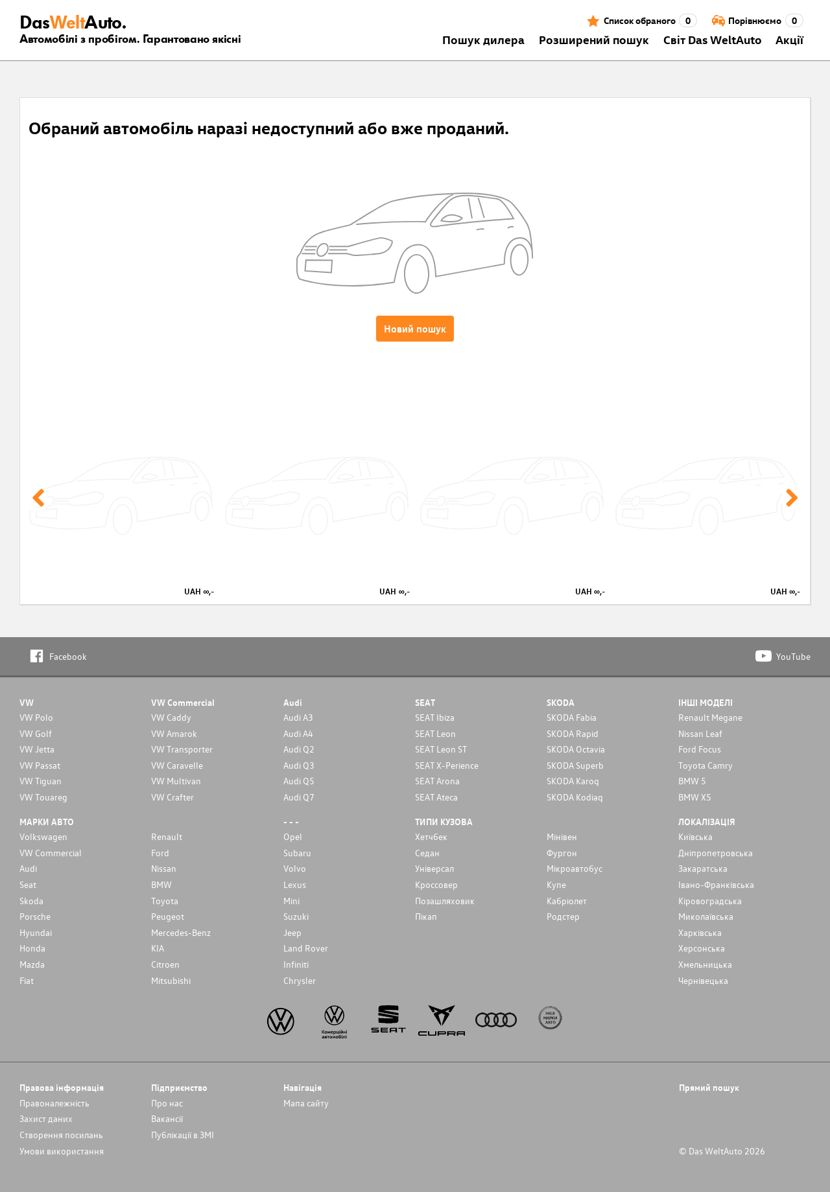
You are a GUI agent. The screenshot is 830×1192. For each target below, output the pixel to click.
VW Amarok (174, 733)
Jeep (292, 932)
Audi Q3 (298, 765)
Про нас (167, 1103)
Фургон (562, 853)
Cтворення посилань (61, 1134)
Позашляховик (445, 900)
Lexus (294, 884)
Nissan (163, 868)
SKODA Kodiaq (575, 797)
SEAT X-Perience (447, 765)
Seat (27, 884)
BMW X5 (694, 797)
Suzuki (296, 916)
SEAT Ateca (436, 797)
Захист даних (46, 1118)
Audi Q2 (298, 749)
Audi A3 (298, 717)
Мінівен (562, 836)
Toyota (164, 900)
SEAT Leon (435, 733)
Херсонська (701, 948)
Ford (160, 853)
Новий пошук (415, 328)
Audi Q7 (298, 797)
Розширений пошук (594, 39)
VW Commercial (50, 853)
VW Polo (36, 717)
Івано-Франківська (716, 884)
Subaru (297, 853)
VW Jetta (36, 749)
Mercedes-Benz (181, 932)
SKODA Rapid (573, 733)
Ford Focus (699, 749)
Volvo (294, 868)
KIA (157, 948)
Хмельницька (705, 964)
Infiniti (296, 964)
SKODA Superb (575, 765)
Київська (695, 836)
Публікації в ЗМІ (182, 1134)
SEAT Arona (437, 781)
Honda (32, 948)
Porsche (35, 916)
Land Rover (305, 948)
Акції (789, 39)
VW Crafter (172, 797)
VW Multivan (176, 781)
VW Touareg (43, 797)
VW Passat (39, 765)
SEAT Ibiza (435, 717)
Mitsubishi (171, 980)
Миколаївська (705, 916)
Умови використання (61, 1151)
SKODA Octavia (576, 749)
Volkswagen (43, 836)
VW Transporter (182, 749)
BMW (161, 884)
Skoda (31, 900)
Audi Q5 (298, 781)
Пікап (426, 916)
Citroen (165, 964)
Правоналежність (54, 1103)
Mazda (32, 964)
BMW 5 (692, 781)
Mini (291, 900)
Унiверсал (434, 868)
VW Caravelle (177, 765)
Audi (28, 868)
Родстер (563, 916)
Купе (556, 884)
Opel (292, 836)
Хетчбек (431, 836)
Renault (166, 836)
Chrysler (299, 980)
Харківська (700, 932)
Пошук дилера (483, 39)
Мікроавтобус (574, 868)
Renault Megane (710, 717)
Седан (427, 853)
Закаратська (703, 868)
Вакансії (167, 1118)
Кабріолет (567, 900)
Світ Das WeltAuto (712, 39)
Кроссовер (436, 884)
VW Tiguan (40, 781)
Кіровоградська (710, 900)
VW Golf (35, 733)
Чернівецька (703, 980)
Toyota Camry (705, 765)
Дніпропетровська (715, 853)
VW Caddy (171, 717)
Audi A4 (298, 733)
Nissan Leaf (700, 733)
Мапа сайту (306, 1103)
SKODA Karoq (573, 781)
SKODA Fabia (572, 717)
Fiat (26, 980)
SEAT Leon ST (441, 749)
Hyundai (35, 932)
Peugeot (167, 916)
